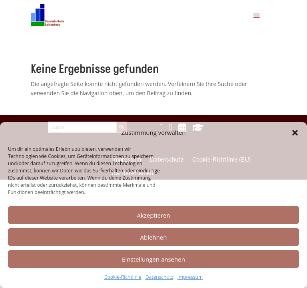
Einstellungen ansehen (153, 259)
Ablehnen (153, 237)
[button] (295, 133)
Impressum (190, 277)
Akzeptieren (153, 215)
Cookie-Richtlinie (123, 277)
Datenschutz (159, 277)
